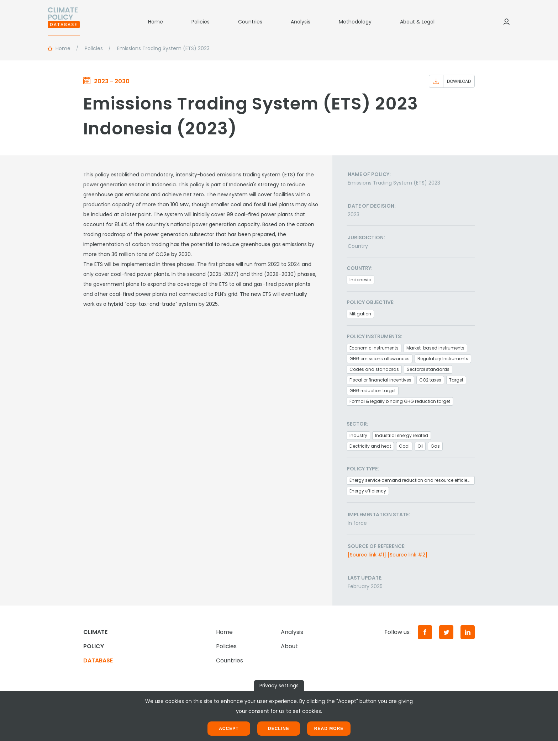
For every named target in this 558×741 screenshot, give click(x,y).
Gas (435, 446)
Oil (420, 446)
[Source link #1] (367, 554)
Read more (328, 728)
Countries (250, 21)
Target (456, 380)
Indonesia (360, 280)
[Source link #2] (407, 554)
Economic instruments (374, 348)
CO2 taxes (430, 380)
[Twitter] (446, 632)
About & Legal (417, 21)
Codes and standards (374, 369)
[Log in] (506, 22)
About (289, 646)
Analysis (300, 21)
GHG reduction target (372, 391)
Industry (358, 435)
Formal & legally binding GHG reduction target (399, 401)
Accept (228, 728)
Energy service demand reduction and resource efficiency (412, 480)
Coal (404, 446)
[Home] (64, 21)
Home (155, 21)
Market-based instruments (435, 348)
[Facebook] (425, 632)
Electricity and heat (370, 446)
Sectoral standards (428, 369)
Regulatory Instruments (442, 359)
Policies (200, 21)
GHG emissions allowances (379, 359)
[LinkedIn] (467, 632)
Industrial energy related (401, 435)
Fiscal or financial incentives (380, 380)
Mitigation (360, 314)
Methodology (355, 21)
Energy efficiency (367, 491)
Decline (278, 728)
